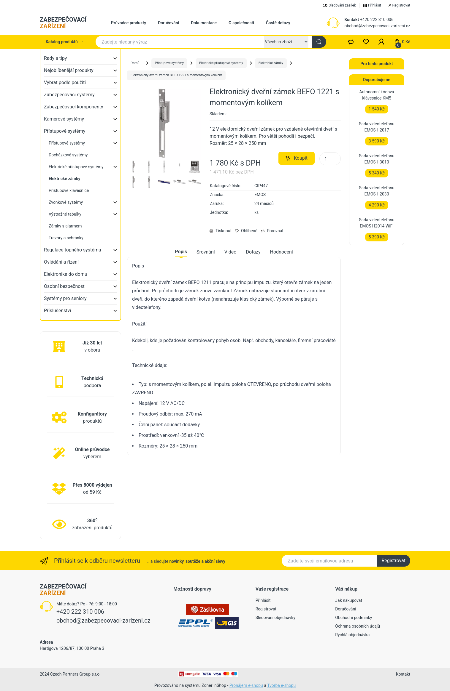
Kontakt (351, 19)
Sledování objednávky (275, 617)
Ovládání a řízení (61, 262)
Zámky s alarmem (65, 226)
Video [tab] (230, 252)
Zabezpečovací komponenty (73, 107)
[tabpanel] (234, 356)
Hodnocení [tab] (281, 252)
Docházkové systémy (68, 155)
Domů (135, 63)
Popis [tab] (181, 251)
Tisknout (221, 230)
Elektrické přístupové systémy (76, 166)
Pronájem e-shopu (246, 685)
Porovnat (272, 230)
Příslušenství (57, 310)
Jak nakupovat (348, 600)
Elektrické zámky (271, 63)
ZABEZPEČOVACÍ (63, 22)
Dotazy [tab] (253, 252)
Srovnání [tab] (206, 252)
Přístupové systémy (64, 131)
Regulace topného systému (72, 250)
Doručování (168, 22)
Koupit (297, 158)
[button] (381, 42)
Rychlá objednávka (352, 634)
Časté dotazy (278, 22)
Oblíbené (246, 230)
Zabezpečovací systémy (69, 94)
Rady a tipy (55, 58)
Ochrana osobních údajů (357, 626)
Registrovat (393, 560)
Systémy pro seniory (65, 298)
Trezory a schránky (66, 237)
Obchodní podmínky (353, 617)
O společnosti (241, 22)
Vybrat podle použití (65, 82)
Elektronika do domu (65, 274)
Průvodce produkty (128, 22)
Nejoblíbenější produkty (69, 70)
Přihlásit (263, 600)
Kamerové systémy (64, 119)
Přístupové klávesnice (69, 190)
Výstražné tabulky (65, 214)
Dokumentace (204, 22)
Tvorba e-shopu (281, 685)
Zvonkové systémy (66, 202)
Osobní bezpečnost (64, 286)
